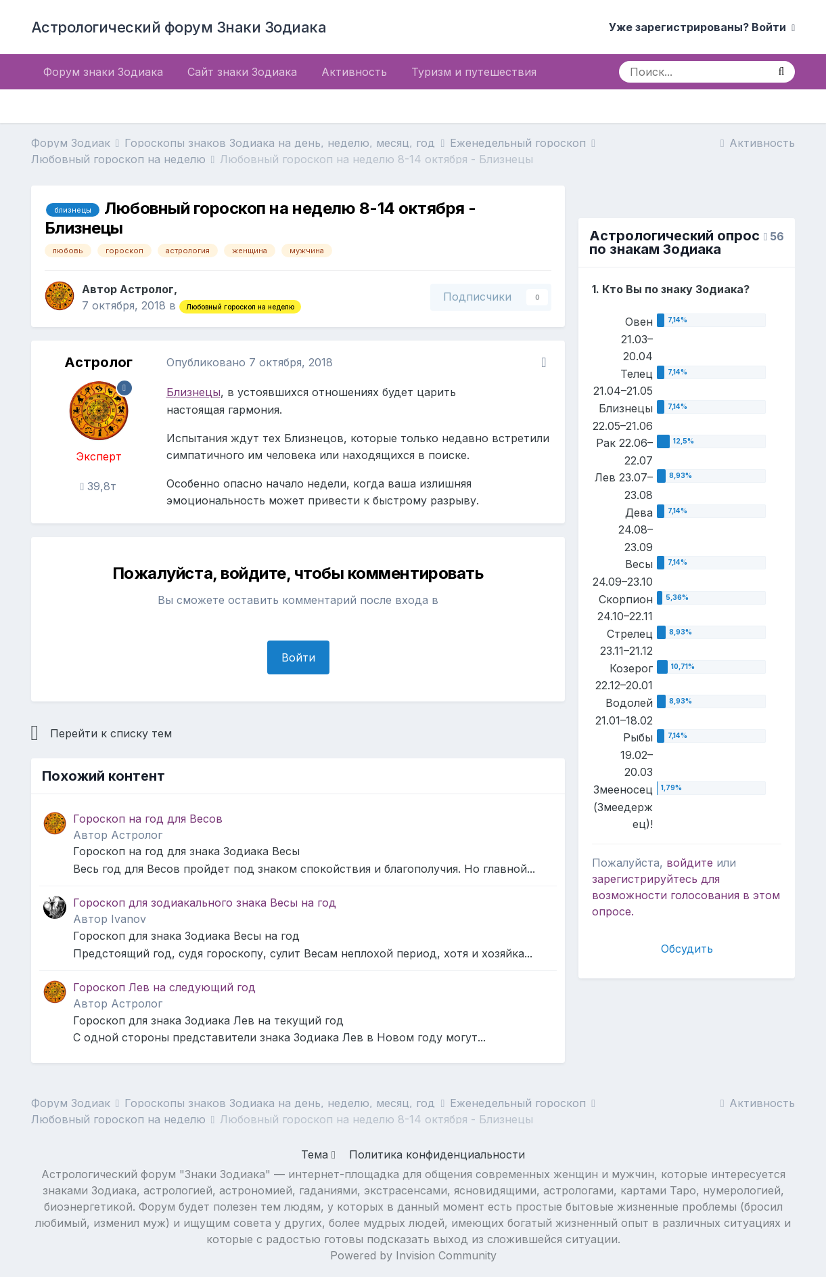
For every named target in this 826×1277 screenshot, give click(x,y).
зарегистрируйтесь (644, 879)
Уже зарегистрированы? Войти (702, 27)
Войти (298, 657)
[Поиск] (693, 72)
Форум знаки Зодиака (103, 72)
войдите (689, 862)
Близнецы (193, 392)
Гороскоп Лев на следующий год (164, 987)
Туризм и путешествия (473, 72)
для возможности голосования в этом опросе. (686, 895)
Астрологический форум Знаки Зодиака (179, 27)
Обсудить (687, 948)
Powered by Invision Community (413, 1255)
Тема (318, 1154)
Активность (354, 72)
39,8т (99, 486)
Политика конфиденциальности (437, 1154)
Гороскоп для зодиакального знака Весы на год (204, 902)
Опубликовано (249, 362)
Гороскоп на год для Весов (148, 818)
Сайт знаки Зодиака (242, 72)
